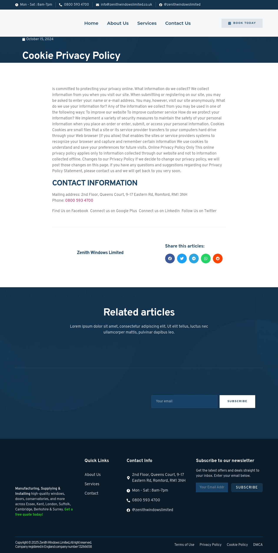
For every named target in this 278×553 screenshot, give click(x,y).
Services (147, 23)
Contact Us (178, 23)
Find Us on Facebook (70, 211)
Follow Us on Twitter (199, 211)
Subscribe (247, 487)
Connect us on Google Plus (113, 211)
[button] (170, 258)
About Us (118, 23)
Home (91, 23)
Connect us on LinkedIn (159, 211)
